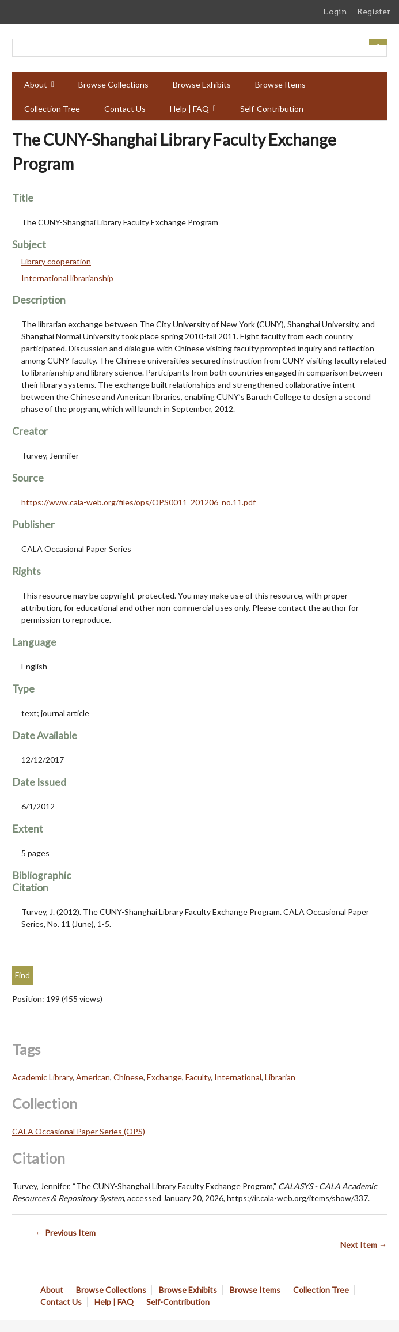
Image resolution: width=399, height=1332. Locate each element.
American (93, 1077)
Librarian (280, 1077)
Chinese (128, 1077)
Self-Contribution (271, 108)
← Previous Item (65, 1233)
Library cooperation (56, 261)
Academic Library (42, 1077)
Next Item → (363, 1245)
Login (335, 11)
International (237, 1077)
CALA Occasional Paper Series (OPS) (78, 1131)
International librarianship (67, 278)
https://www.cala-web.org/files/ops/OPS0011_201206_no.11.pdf (138, 502)
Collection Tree (52, 108)
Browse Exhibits (202, 84)
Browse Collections (113, 84)
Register (374, 11)
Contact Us (125, 108)
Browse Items (280, 84)
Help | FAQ (189, 108)
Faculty (198, 1077)
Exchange (164, 1077)
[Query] (199, 48)
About (35, 84)
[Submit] (378, 42)
